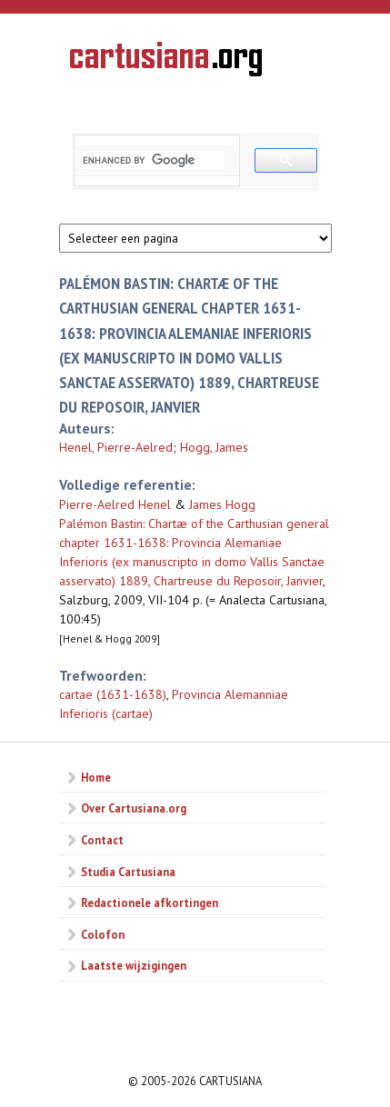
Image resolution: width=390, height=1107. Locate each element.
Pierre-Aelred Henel (115, 504)
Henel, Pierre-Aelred (116, 447)
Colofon (103, 934)
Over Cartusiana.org (133, 808)
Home (96, 777)
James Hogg (222, 504)
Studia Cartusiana (128, 871)
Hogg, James (214, 447)
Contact (102, 840)
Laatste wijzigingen (133, 965)
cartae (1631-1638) (112, 694)
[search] (153, 160)
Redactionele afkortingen (149, 902)
